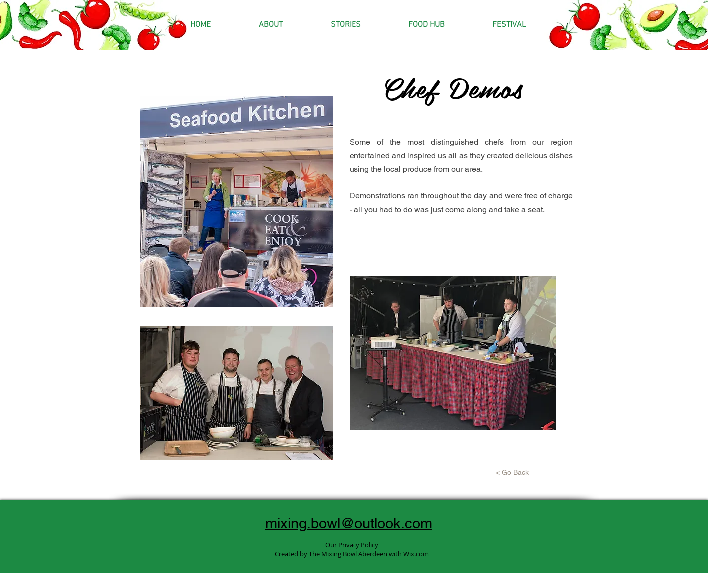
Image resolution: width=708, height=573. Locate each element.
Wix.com (416, 553)
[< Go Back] (512, 472)
